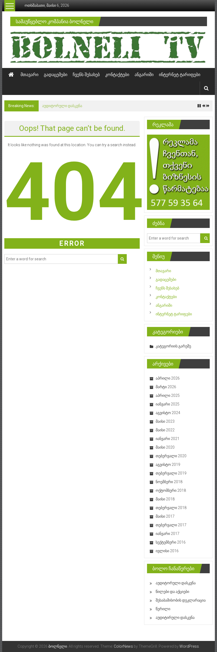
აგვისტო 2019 (168, 464)
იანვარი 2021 (167, 438)
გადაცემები (55, 74)
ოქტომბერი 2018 (171, 490)
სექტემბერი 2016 (171, 542)
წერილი (163, 609)
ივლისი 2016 (167, 551)
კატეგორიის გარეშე (173, 346)
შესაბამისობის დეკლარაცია (181, 600)
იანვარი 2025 (167, 404)
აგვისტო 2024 (168, 413)
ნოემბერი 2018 (169, 482)
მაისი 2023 (165, 421)
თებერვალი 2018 (171, 508)
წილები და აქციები (172, 591)
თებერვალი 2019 (171, 473)
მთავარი (29, 74)
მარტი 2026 (166, 387)
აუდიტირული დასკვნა (175, 617)
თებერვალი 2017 (171, 525)
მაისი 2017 (165, 516)
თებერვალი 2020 (171, 456)
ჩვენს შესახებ (86, 74)
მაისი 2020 (165, 447)
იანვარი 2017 (167, 533)
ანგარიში (144, 74)
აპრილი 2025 (168, 395)
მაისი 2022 (165, 430)
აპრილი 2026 (168, 378)
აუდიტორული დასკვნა (62, 106)
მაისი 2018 (165, 499)
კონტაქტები (117, 74)
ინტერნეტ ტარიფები (179, 74)
